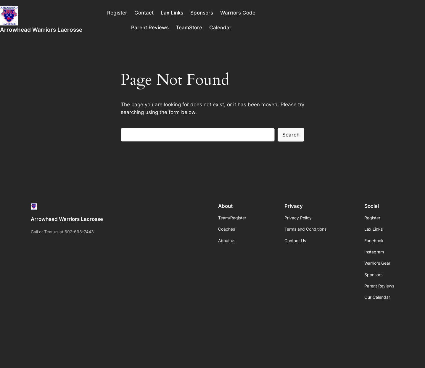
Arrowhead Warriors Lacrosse (41, 29)
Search (291, 135)
